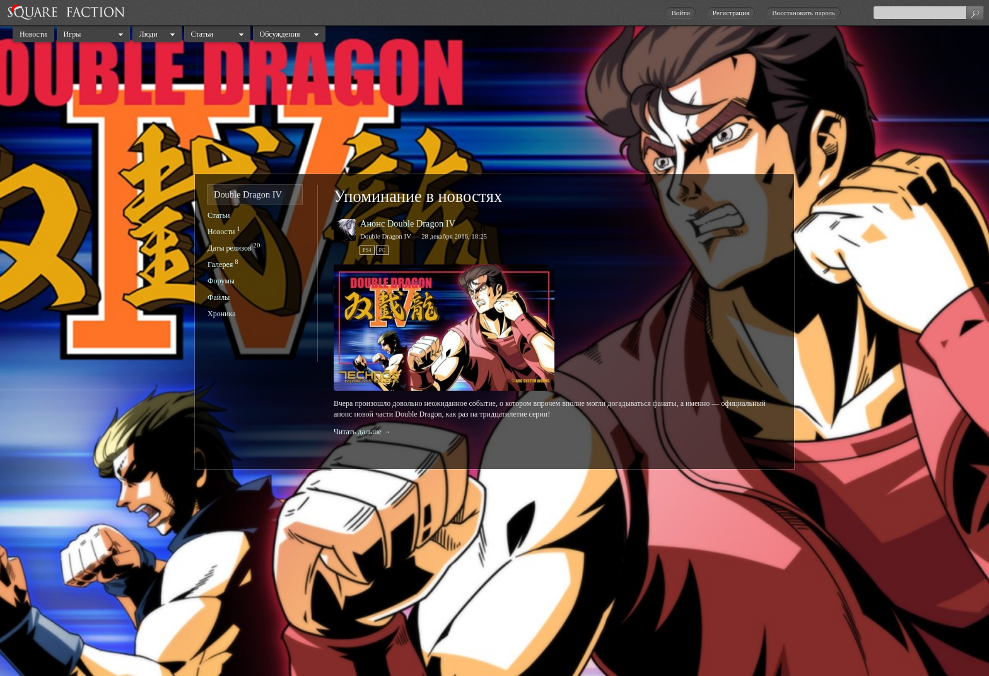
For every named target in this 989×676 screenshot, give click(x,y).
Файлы (219, 297)
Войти (680, 12)
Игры (72, 34)
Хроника (221, 313)
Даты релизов (230, 248)
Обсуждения (280, 34)
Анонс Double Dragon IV (407, 223)
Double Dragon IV (248, 194)
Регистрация (731, 12)
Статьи (202, 34)
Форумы (221, 280)
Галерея (220, 264)
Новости (33, 34)
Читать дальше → (362, 431)
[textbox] (928, 12)
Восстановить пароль (803, 12)
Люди (148, 34)
